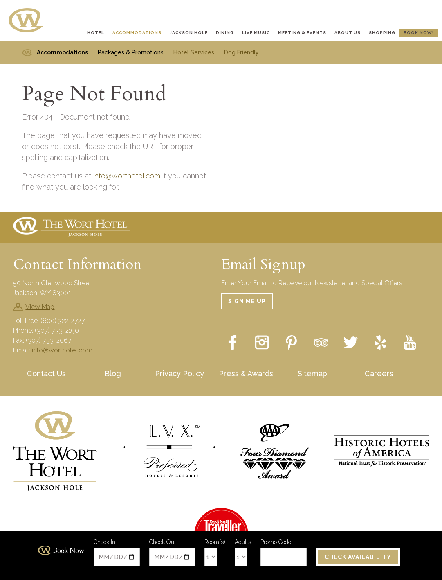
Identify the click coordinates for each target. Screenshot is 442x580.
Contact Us (46, 373)
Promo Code (275, 542)
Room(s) (214, 542)
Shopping (382, 32)
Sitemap (312, 373)
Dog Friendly (241, 52)
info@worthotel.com (126, 176)
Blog (113, 373)
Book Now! (419, 32)
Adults (243, 542)
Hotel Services (193, 52)
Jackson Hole (189, 32)
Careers (379, 373)
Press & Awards (246, 373)
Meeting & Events (302, 32)
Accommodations (137, 32)
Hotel (95, 32)
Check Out (162, 542)
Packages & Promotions (131, 52)
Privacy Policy (179, 373)
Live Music (256, 32)
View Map (39, 307)
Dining (225, 32)
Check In (104, 542)
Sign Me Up (247, 301)
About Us (347, 32)
